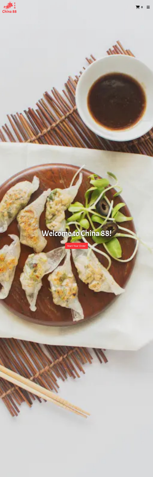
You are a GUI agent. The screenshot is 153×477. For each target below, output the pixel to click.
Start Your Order (76, 245)
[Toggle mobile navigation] (148, 7)
